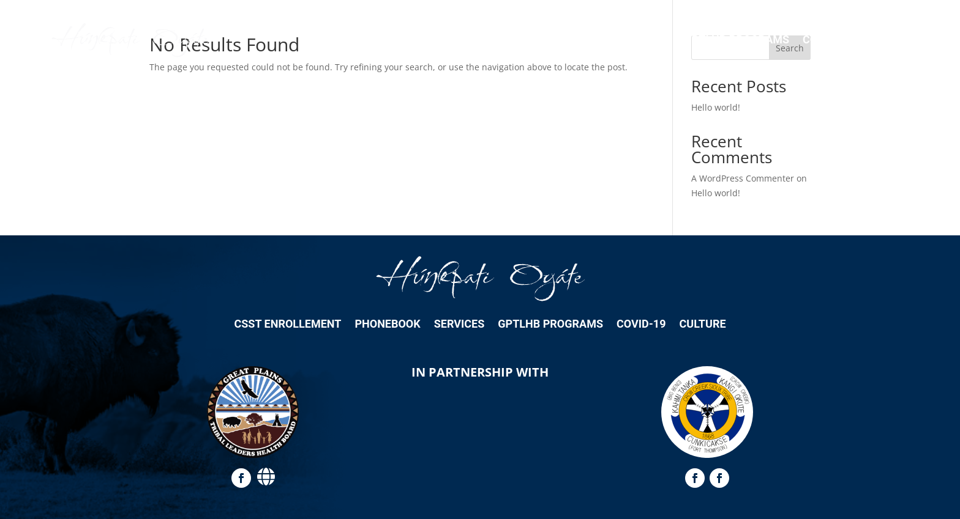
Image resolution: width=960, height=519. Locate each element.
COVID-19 (827, 39)
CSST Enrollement (474, 39)
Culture (889, 39)
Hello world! (715, 107)
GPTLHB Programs (736, 39)
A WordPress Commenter (742, 178)
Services (645, 39)
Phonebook (573, 39)
